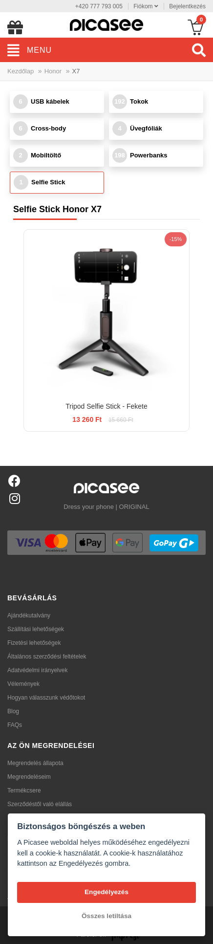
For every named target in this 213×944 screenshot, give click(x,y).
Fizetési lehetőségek (34, 642)
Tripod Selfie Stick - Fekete (106, 406)
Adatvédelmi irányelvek (37, 670)
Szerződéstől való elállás (39, 804)
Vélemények (23, 684)
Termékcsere (24, 790)
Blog (13, 711)
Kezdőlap (20, 71)
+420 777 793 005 (99, 6)
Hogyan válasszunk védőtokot (46, 697)
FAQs (14, 725)
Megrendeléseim (29, 776)
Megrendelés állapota (35, 763)
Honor (53, 71)
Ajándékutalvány (28, 615)
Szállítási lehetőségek (35, 629)
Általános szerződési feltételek (46, 656)
